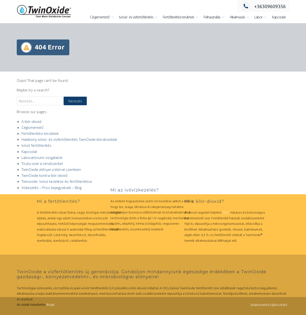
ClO (201, 212)
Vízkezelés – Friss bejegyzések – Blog (52, 187)
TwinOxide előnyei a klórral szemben (51, 169)
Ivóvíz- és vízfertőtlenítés (136, 17)
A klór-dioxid (31, 121)
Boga (50, 305)
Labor (258, 17)
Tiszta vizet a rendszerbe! (42, 163)
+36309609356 (263, 6)
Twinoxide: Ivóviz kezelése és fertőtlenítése (57, 181)
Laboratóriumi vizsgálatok (42, 157)
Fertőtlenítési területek (178, 17)
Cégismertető (99, 17)
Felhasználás (212, 17)
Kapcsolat (279, 17)
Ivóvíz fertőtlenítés (36, 145)
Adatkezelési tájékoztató (269, 305)
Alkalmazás (237, 17)
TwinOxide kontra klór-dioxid (44, 175)
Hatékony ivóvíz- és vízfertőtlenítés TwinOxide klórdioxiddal (69, 139)
